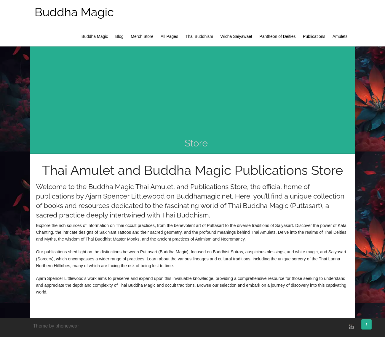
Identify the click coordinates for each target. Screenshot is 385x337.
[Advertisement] (196, 92)
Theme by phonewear (56, 325)
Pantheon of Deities (277, 36)
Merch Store (142, 36)
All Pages (169, 36)
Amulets (340, 36)
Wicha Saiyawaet (236, 36)
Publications (314, 36)
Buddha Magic (74, 12)
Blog (119, 36)
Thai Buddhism (199, 36)
